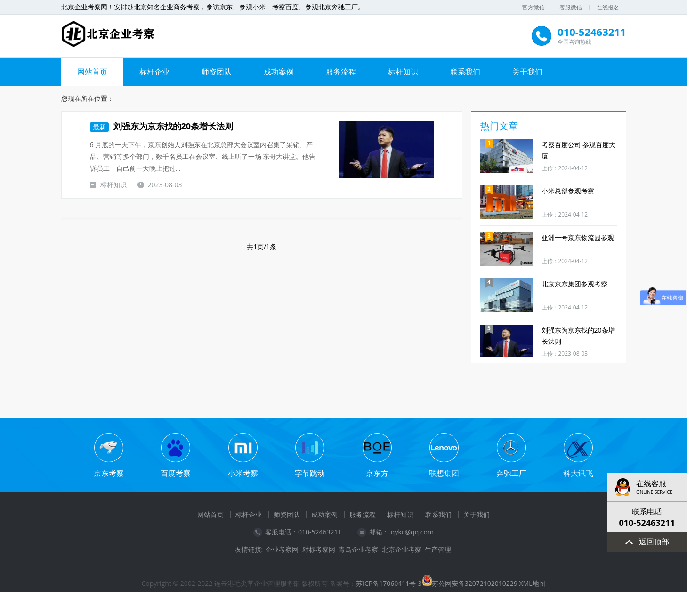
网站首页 (92, 72)
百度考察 (176, 473)
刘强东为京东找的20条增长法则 (162, 126)
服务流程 (341, 72)
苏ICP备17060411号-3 (389, 583)
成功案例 (279, 72)
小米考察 (243, 473)
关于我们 (527, 72)
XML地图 (532, 583)
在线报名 (608, 7)
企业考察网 (282, 549)
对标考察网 (318, 549)
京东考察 (109, 473)
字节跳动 (310, 473)
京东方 (377, 473)
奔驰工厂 (511, 473)
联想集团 (444, 473)
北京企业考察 (401, 549)
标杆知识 (403, 72)
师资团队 (217, 72)
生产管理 (438, 549)
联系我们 (465, 72)
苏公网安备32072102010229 (474, 583)
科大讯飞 (578, 473)
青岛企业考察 (358, 549)
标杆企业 (154, 72)
